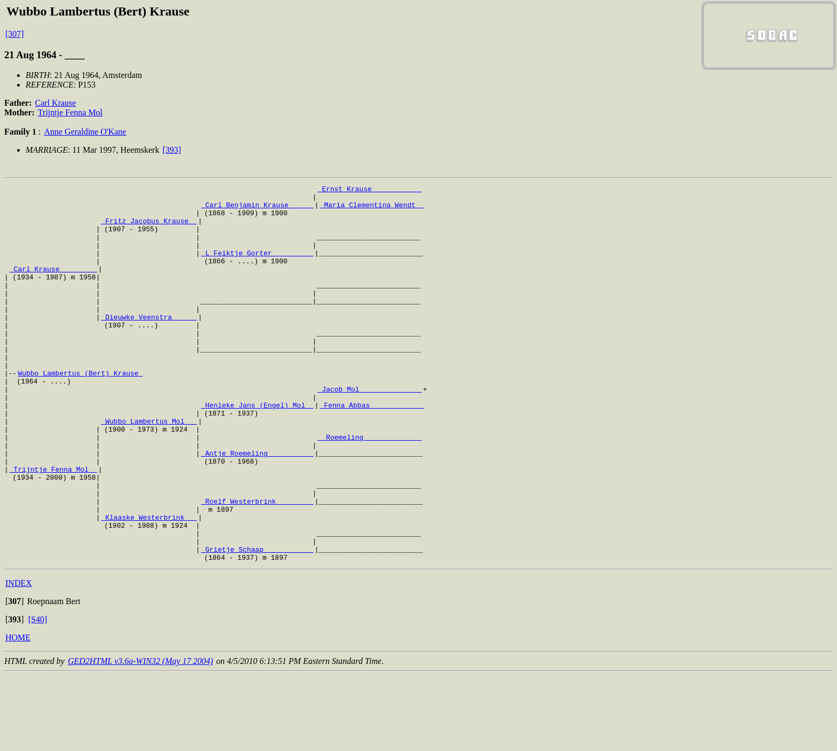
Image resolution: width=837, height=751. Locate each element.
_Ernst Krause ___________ (370, 190)
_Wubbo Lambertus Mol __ (148, 469)
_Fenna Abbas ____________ (372, 450)
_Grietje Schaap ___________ (257, 623)
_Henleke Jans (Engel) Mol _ (257, 450)
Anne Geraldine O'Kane (85, 131)
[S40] (38, 694)
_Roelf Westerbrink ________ (257, 565)
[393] (171, 149)
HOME (17, 712)
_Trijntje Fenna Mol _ (53, 526)
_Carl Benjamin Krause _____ (257, 209)
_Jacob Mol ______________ (370, 430)
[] (14, 676)
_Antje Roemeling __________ (257, 507)
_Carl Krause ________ (53, 286)
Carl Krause (55, 102)
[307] (14, 33)
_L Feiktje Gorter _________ (257, 267)
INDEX (18, 658)
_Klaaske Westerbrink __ (148, 584)
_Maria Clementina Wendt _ (372, 209)
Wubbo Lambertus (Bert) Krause (80, 411)
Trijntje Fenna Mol (70, 112)
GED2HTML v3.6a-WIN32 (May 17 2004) (140, 736)
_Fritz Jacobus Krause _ (148, 228)
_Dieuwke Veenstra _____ (148, 344)
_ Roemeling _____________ (370, 488)
